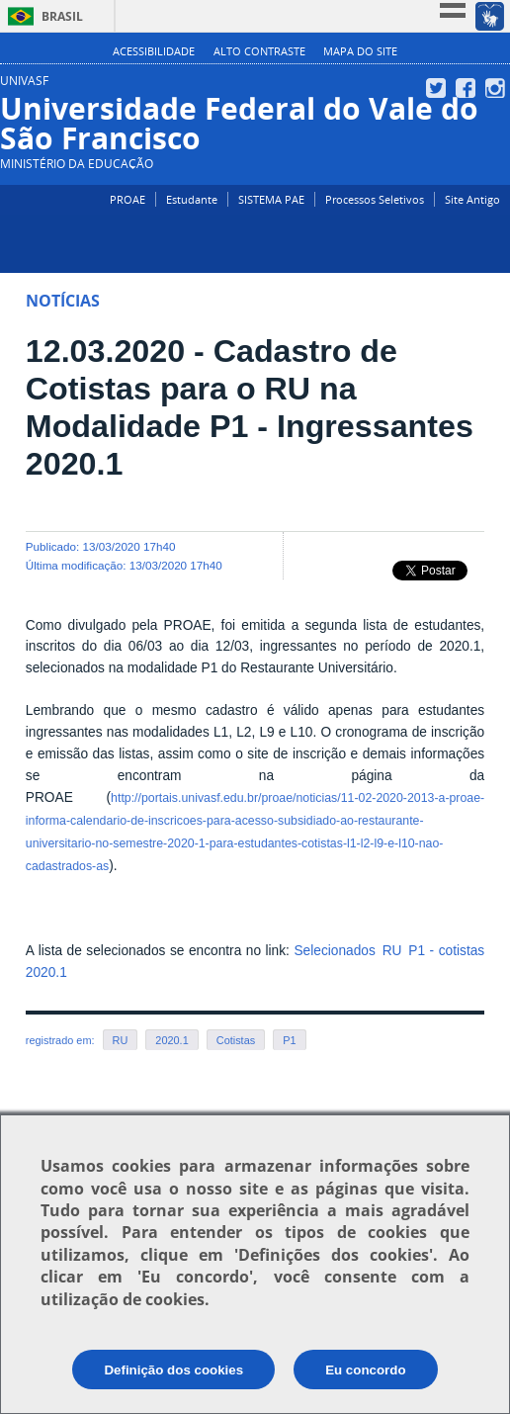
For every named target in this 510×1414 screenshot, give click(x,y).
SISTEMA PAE (271, 199)
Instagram (497, 88)
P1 (289, 1040)
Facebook (468, 88)
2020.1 (171, 1040)
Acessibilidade (154, 51)
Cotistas (235, 1040)
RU (120, 1040)
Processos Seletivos (374, 199)
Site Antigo (472, 199)
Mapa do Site (360, 51)
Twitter (438, 88)
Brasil (62, 16)
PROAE (127, 199)
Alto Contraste (259, 51)
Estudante (191, 199)
